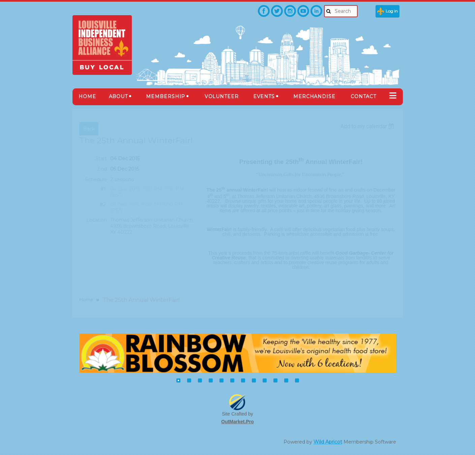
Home (86, 299)
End (102, 169)
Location (96, 220)
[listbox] (368, 126)
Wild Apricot (328, 442)
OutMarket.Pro (237, 421)
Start (101, 158)
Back (89, 129)
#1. (103, 189)
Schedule (96, 179)
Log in (392, 10)
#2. (103, 204)
